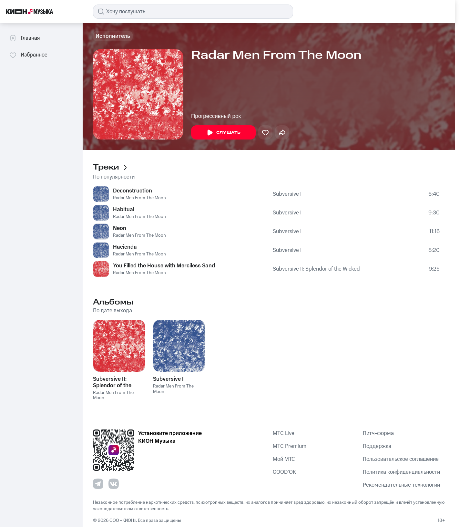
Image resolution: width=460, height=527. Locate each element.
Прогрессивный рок (216, 116)
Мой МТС (284, 459)
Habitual (123, 209)
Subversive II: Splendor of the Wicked (316, 269)
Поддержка (377, 446)
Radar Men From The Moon (139, 198)
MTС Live (283, 433)
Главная (24, 38)
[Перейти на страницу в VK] (113, 484)
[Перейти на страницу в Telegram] (98, 484)
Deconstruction (132, 191)
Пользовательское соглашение (401, 459)
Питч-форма (378, 433)
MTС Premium (289, 446)
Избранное (28, 55)
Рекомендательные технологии (401, 485)
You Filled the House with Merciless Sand (164, 266)
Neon (119, 228)
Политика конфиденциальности (401, 472)
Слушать (223, 133)
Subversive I (287, 194)
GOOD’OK (284, 472)
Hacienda (125, 247)
